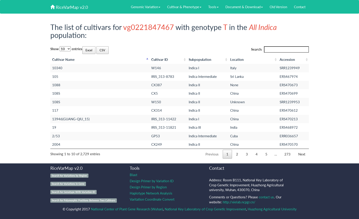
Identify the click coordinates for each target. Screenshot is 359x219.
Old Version (278, 7)
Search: (280, 49)
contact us (266, 197)
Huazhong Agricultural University (272, 209)
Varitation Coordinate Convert (152, 199)
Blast (133, 175)
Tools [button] (213, 7)
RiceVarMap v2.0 (69, 7)
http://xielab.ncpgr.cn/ (239, 202)
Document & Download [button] (244, 7)
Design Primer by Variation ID (151, 181)
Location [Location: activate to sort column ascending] (237, 59)
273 (287, 154)
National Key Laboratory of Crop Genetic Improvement (205, 209)
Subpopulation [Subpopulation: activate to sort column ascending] (200, 59)
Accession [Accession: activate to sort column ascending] (287, 59)
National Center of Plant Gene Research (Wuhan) (127, 209)
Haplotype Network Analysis (151, 193)
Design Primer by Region (148, 187)
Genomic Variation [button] (145, 7)
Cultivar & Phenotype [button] (184, 7)
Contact (299, 7)
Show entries (66, 48)
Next (301, 154)
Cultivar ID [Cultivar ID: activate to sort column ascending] (159, 59)
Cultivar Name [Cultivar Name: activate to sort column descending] (63, 59)
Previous (212, 154)
